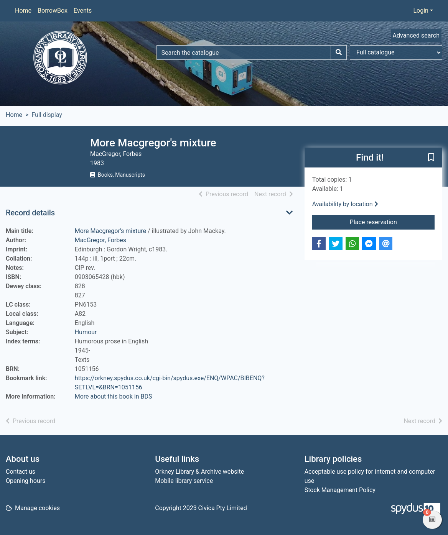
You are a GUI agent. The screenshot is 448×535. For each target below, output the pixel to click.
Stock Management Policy (340, 490)
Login (420, 10)
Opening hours (25, 480)
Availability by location (345, 204)
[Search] (339, 52)
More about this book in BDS (113, 396)
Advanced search (416, 35)
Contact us (20, 471)
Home (23, 10)
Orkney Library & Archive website (199, 471)
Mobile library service (184, 480)
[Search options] (396, 52)
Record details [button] (30, 212)
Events (83, 10)
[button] (431, 158)
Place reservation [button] (392, 221)
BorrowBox (53, 10)
